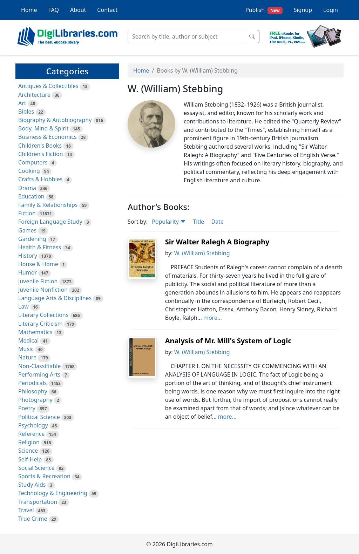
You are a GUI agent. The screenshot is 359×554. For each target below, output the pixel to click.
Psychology (33, 425)
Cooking (29, 171)
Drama (27, 188)
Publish (264, 10)
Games (27, 230)
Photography (35, 400)
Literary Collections (43, 315)
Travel (26, 510)
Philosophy (32, 391)
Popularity (169, 221)
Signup (303, 10)
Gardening (32, 239)
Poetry (26, 408)
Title (198, 221)
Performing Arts (39, 374)
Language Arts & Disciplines (55, 298)
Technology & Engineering (52, 493)
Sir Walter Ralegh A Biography (217, 241)
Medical (28, 340)
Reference (31, 434)
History (27, 255)
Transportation (37, 502)
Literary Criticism (40, 323)
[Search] (186, 36)
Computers (33, 162)
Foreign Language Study (50, 221)
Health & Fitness (39, 247)
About (78, 10)
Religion (29, 442)
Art (22, 103)
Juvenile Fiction (37, 281)
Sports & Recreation (44, 476)
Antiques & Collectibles (48, 86)
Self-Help (30, 459)
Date (217, 221)
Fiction (27, 213)
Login (330, 10)
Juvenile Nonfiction (43, 289)
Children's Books (40, 145)
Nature (27, 357)
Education (31, 196)
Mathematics (35, 332)
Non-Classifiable (39, 366)
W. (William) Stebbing (202, 253)
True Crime (32, 518)
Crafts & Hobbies (40, 179)
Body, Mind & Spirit (43, 128)
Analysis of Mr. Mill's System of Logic (228, 340)
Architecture (34, 95)
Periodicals (32, 383)
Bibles (26, 111)
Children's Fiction (40, 154)
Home (29, 10)
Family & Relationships (47, 205)
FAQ (53, 10)
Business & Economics (47, 137)
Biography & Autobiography (55, 120)
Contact (107, 10)
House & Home (38, 264)
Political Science (39, 417)
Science (28, 450)
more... (212, 318)
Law (23, 306)
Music (26, 349)
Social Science (36, 468)
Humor (27, 272)
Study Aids (32, 484)
